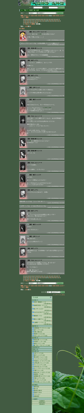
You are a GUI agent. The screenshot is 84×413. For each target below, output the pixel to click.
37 (34, 22)
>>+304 (45, 107)
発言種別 (34, 384)
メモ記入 (26, 24)
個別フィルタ (24, 13)
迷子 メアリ (34, 60)
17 (58, 19)
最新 (27, 17)
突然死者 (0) (35, 347)
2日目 (35, 15)
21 (31, 21)
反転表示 (42, 404)
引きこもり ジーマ (36, 116)
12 (46, 19)
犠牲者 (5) (35, 326)
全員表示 (42, 401)
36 (31, 22)
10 (41, 19)
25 (42, 21)
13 (48, 19)
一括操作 (34, 399)
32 (59, 21)
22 (34, 21)
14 (51, 19)
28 (49, 21)
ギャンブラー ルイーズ (39, 32)
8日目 (57, 15)
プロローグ (27, 15)
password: (50, 7)
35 (29, 22)
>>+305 (39, 34)
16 (56, 19)
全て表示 (22, 28)
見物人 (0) (35, 349)
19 (26, 21)
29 (52, 21)
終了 (23, 17)
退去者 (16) (35, 351)
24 (39, 21)
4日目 (43, 15)
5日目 (46, 15)
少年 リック (36, 87)
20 (29, 21)
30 (54, 21)
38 (37, 22)
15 (53, 19)
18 (24, 21)
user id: (36, 7)
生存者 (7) (35, 300)
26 (44, 21)
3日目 (39, 15)
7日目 (53, 15)
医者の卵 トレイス (36, 48)
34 (26, 22)
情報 (22, 15)
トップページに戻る (59, 294)
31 (57, 21)
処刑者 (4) (35, 337)
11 (43, 19)
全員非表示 (42, 402)
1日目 (32, 15)
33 (24, 22)
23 (37, 21)
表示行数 (44, 292)
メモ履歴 (32, 24)
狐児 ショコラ (37, 99)
